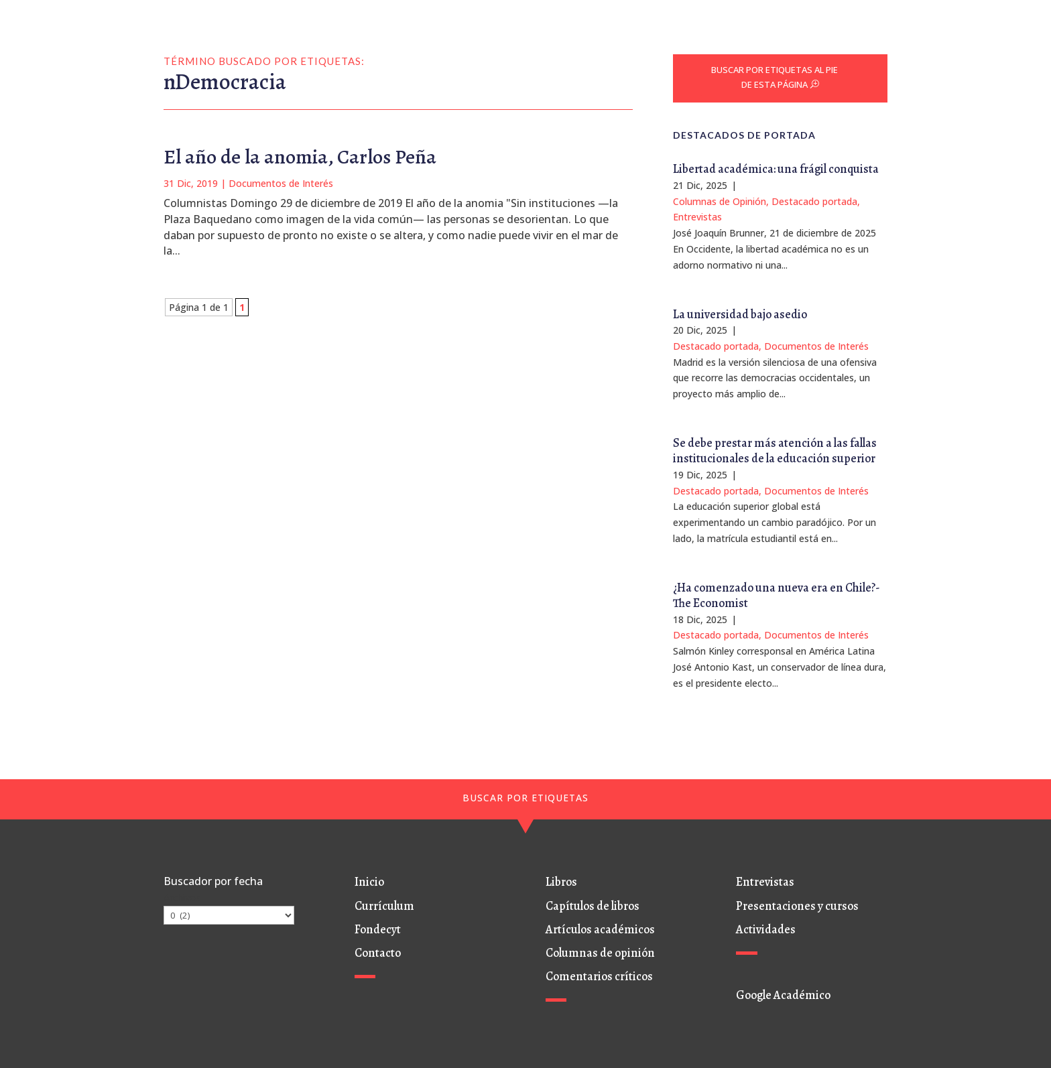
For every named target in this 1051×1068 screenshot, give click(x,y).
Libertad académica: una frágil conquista (776, 169)
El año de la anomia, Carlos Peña (300, 156)
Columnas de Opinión (719, 201)
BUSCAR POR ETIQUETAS (525, 797)
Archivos (182, 897)
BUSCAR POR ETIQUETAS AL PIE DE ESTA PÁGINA (774, 77)
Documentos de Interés (281, 183)
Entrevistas (697, 216)
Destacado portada (814, 201)
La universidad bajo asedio (740, 314)
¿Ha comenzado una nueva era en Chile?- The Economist (776, 595)
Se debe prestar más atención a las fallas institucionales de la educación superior (775, 450)
